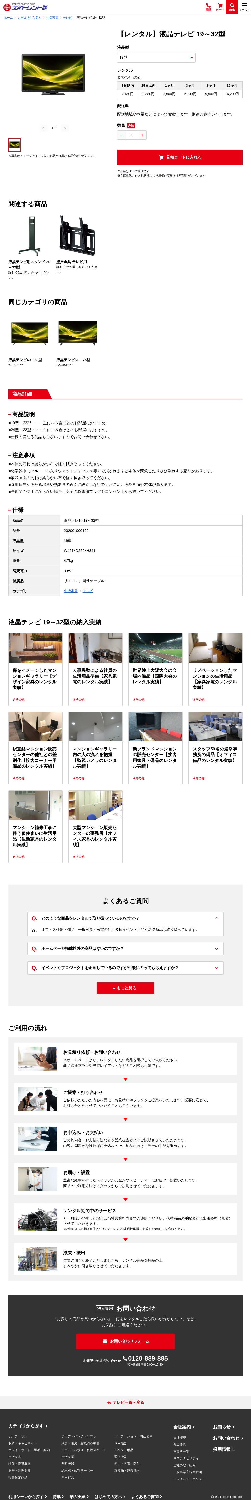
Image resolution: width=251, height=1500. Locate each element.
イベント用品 (123, 1450)
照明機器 (67, 1464)
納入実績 (77, 1497)
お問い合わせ (226, 1438)
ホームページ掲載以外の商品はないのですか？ (78, 948)
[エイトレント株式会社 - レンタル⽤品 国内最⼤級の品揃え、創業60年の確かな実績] (25, 7)
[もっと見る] (125, 988)
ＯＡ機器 (120, 1443)
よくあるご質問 (145, 1497)
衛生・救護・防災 (127, 1464)
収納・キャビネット (22, 1443)
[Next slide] (65, 128)
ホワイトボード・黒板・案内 (29, 1450)
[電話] (208, 7)
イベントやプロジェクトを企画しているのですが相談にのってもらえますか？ (105, 968)
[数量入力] (132, 135)
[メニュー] (244, 7)
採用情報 (222, 1449)
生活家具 (14, 1457)
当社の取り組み (184, 1465)
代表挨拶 (179, 1444)
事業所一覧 (181, 1451)
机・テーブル (17, 1436)
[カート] (220, 7)
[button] (14, 145)
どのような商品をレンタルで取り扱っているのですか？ (85, 918)
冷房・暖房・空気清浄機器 (80, 1443)
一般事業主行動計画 (187, 1472)
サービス (67, 1477)
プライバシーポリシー (189, 1479)
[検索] (232, 7)
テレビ (88, 591)
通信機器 (120, 1457)
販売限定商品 (17, 1477)
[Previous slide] (43, 128)
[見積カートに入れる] (180, 157)
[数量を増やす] (142, 135)
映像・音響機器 (19, 1464)
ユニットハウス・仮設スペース (83, 1450)
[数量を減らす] (121, 135)
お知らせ (222, 1427)
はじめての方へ (108, 1497)
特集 (57, 1497)
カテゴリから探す (26, 1426)
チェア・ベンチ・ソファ (78, 1436)
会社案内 (182, 1427)
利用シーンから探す (26, 1497)
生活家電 (71, 591)
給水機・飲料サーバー (77, 1470)
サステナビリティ (186, 1458)
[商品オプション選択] (156, 58)
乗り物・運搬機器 (127, 1470)
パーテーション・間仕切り (133, 1436)
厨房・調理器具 (19, 1470)
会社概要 (179, 1438)
